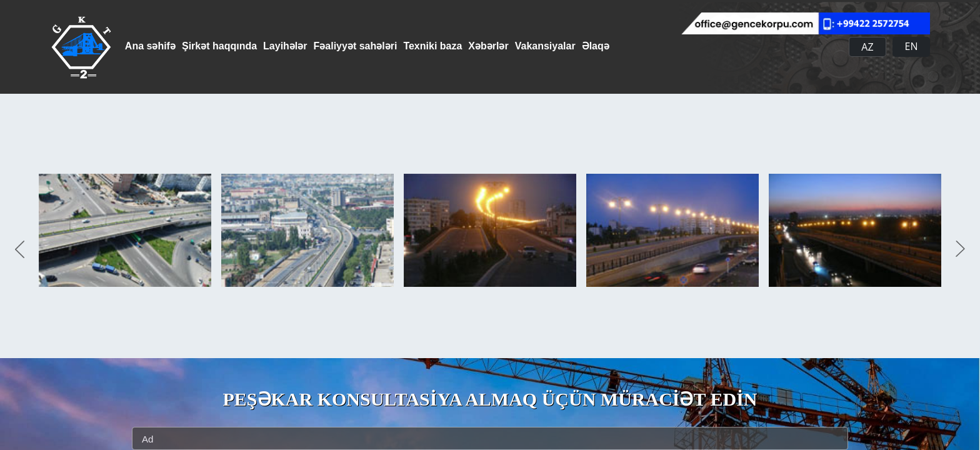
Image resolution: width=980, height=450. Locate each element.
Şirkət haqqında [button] (228, 46)
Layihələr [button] (304, 46)
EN (911, 46)
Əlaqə (661, 46)
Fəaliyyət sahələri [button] (384, 46)
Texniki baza (470, 46)
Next (960, 250)
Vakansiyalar (601, 46)
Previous (19, 250)
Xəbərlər (535, 46)
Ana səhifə (150, 46)
